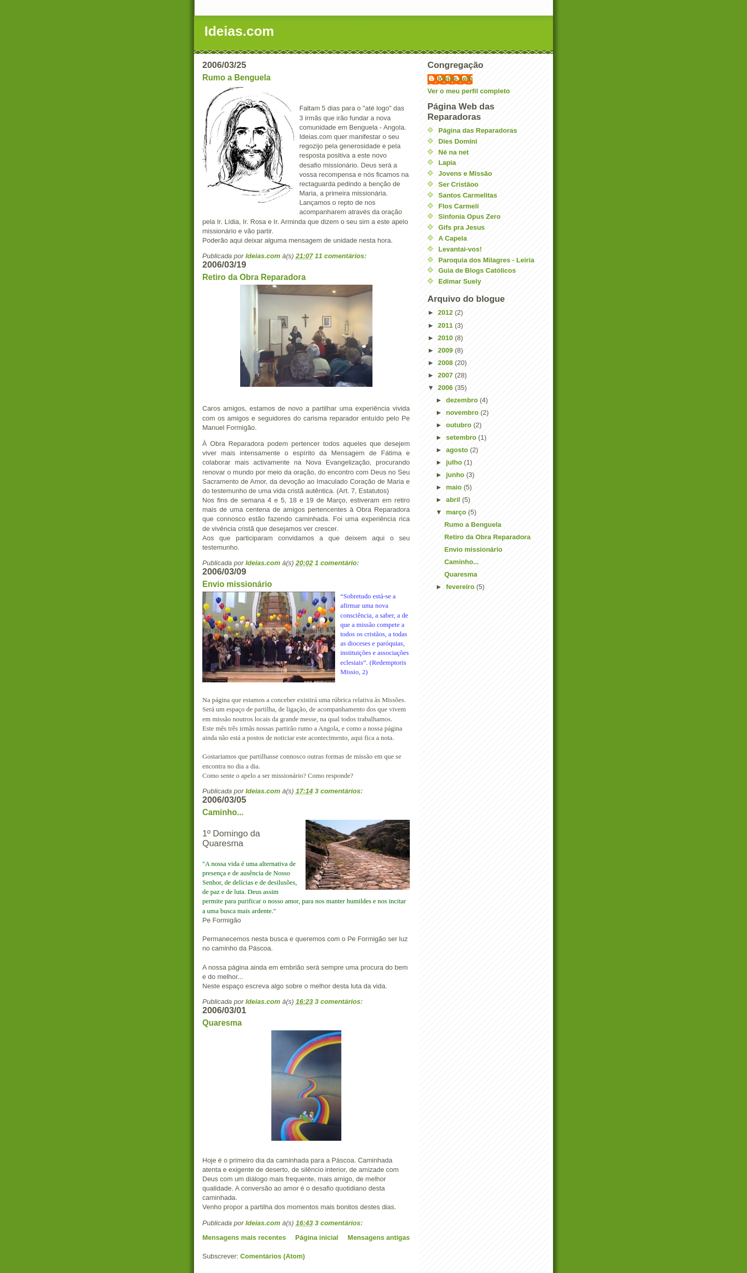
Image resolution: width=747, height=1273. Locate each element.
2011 (446, 325)
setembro (462, 437)
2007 (446, 375)
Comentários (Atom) (272, 1256)
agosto (458, 450)
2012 (446, 312)
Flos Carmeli (458, 206)
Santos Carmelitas (467, 195)
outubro (460, 425)
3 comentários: (340, 791)
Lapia (447, 162)
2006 (446, 387)
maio (455, 487)
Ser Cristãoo (458, 184)
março (457, 512)
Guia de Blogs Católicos (477, 270)
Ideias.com (239, 31)
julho (455, 462)
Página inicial (316, 1237)
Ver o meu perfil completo (468, 91)
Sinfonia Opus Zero (469, 216)
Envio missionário (237, 584)
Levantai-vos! (460, 249)
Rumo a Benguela (236, 77)
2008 (446, 363)
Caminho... (223, 812)
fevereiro (461, 587)
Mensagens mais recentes (244, 1237)
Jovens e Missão (465, 173)
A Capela (452, 238)
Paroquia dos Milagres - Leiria (486, 260)
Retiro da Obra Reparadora (254, 277)
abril (454, 499)
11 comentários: (341, 256)
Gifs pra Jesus (461, 227)
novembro (463, 412)
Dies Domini (457, 141)
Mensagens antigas (379, 1237)
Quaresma (222, 1022)
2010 (446, 338)
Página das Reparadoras (477, 130)
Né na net (453, 152)
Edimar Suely (459, 281)
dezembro (463, 400)
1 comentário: (338, 563)
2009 (446, 350)
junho (456, 475)
